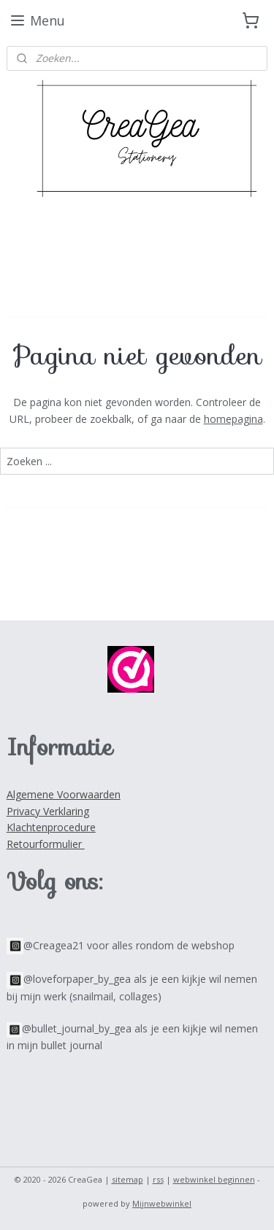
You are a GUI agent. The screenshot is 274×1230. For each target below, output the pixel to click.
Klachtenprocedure (51, 827)
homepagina (233, 419)
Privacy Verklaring (48, 811)
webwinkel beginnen (214, 1179)
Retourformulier (46, 844)
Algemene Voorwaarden (64, 794)
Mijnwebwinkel (161, 1203)
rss (158, 1179)
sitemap (127, 1179)
